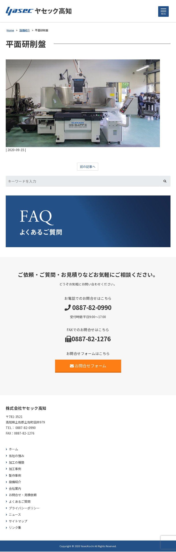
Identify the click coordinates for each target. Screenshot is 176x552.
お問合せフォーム (88, 366)
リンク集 (15, 528)
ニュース (15, 515)
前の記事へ (87, 167)
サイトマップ (18, 521)
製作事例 (15, 476)
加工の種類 (16, 463)
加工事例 (15, 469)
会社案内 (15, 489)
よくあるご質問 (19, 502)
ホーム (13, 450)
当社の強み (16, 456)
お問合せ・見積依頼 (23, 495)
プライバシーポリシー (24, 508)
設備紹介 (15, 482)
